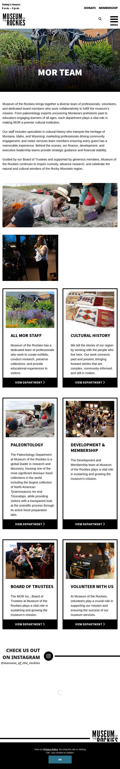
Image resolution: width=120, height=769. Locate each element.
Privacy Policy (50, 749)
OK (60, 759)
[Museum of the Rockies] (30, 19)
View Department (30, 382)
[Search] (100, 19)
